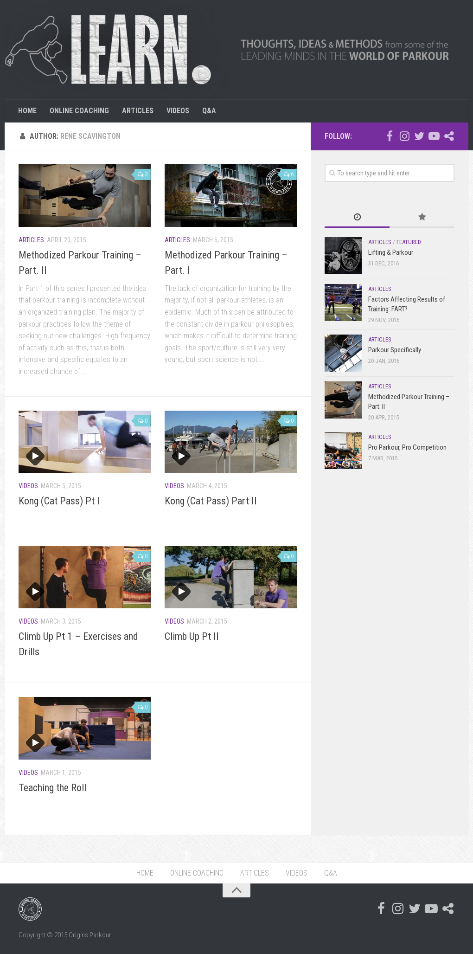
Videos (28, 486)
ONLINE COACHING (79, 110)
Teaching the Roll (52, 787)
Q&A (209, 110)
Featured (408, 241)
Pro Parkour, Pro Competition (407, 447)
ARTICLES (137, 110)
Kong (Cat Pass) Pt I (59, 501)
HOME (27, 110)
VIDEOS (177, 110)
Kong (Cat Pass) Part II (211, 501)
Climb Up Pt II (192, 636)
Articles (31, 240)
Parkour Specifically (394, 350)
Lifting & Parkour (390, 252)
